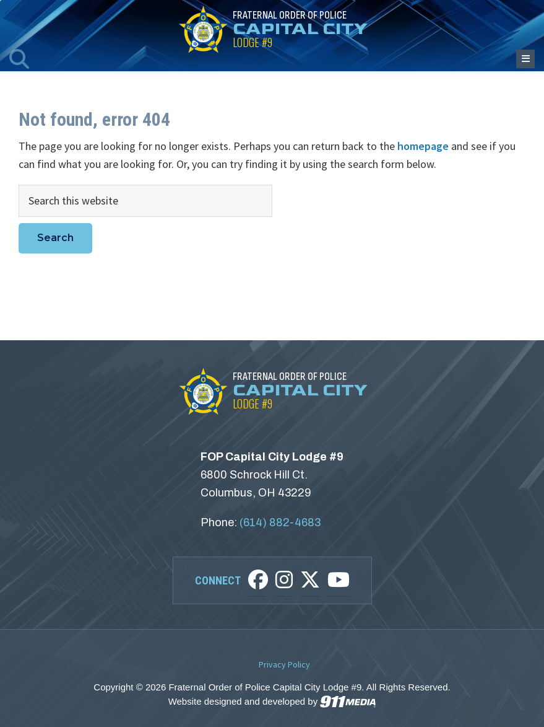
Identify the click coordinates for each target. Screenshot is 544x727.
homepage (423, 146)
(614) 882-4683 (280, 522)
